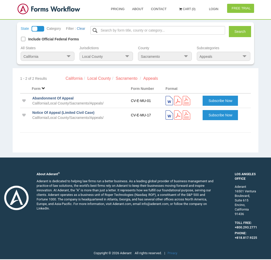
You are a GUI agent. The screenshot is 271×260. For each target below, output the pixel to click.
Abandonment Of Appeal (53, 98)
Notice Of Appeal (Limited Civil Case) (63, 113)
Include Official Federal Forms (53, 39)
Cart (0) (187, 9)
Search (240, 32)
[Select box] (157, 30)
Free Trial (241, 8)
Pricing (117, 9)
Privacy (172, 253)
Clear (81, 29)
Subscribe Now (220, 101)
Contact (159, 9)
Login (213, 9)
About (138, 9)
